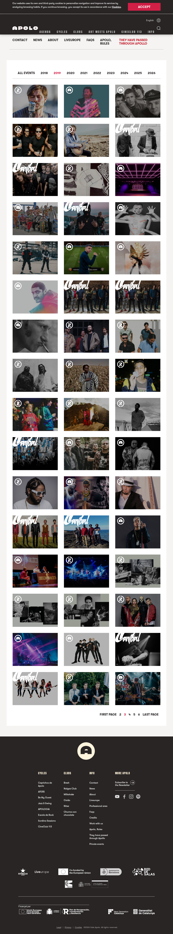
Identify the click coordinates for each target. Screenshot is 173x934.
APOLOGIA (44, 809)
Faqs (90, 40)
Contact (19, 40)
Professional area (98, 806)
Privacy (68, 927)
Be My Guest (44, 797)
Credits (93, 817)
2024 (124, 73)
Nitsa (66, 806)
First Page (108, 714)
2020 (70, 73)
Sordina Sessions (47, 820)
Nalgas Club (70, 788)
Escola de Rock (46, 814)
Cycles (62, 32)
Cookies (116, 7)
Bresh (66, 782)
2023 (111, 73)
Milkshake (69, 794)
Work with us (96, 823)
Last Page (151, 714)
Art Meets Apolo (102, 32)
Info (151, 32)
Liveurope (72, 40)
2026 (152, 73)
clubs (78, 32)
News (37, 40)
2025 (138, 73)
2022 (97, 73)
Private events (96, 843)
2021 (83, 73)
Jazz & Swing (45, 803)
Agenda (45, 32)
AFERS (41, 791)
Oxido (67, 800)
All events (26, 73)
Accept (144, 7)
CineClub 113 (131, 32)
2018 (44, 73)
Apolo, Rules (105, 41)
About (53, 40)
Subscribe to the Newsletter (122, 783)
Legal (59, 927)
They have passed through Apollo (133, 41)
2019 (57, 73)
